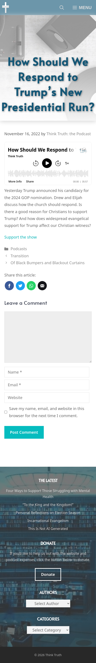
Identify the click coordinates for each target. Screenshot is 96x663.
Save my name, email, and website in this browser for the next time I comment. (46, 412)
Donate (48, 574)
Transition (20, 255)
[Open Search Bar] (61, 7)
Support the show (20, 237)
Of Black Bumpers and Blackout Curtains (48, 262)
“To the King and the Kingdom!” (48, 504)
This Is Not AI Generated (48, 528)
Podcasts (19, 248)
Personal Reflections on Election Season (48, 512)
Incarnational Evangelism (48, 520)
